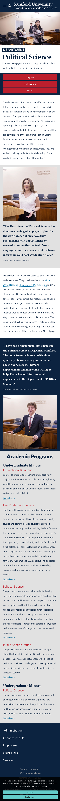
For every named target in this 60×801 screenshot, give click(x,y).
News (30, 90)
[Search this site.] (9, 5)
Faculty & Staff (30, 83)
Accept (30, 792)
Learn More (9, 497)
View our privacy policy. (37, 786)
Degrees (30, 77)
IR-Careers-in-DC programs (33, 284)
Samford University (30, 768)
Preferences (30, 797)
